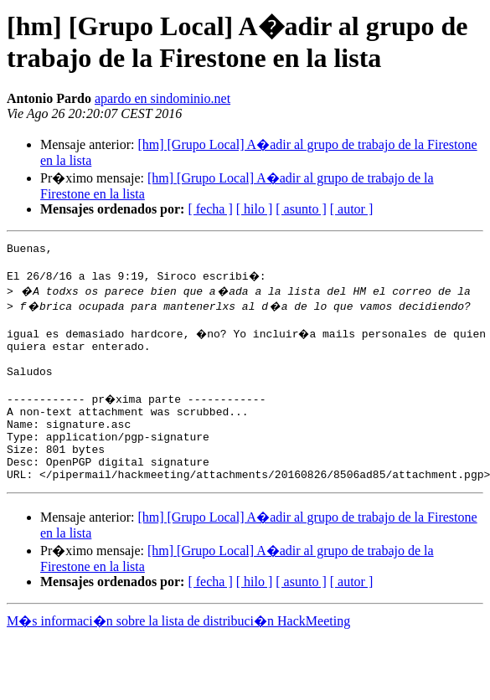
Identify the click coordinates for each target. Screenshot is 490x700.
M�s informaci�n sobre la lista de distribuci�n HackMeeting (178, 653)
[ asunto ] (301, 209)
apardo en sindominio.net (162, 98)
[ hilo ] (254, 209)
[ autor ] (352, 209)
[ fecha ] (210, 209)
